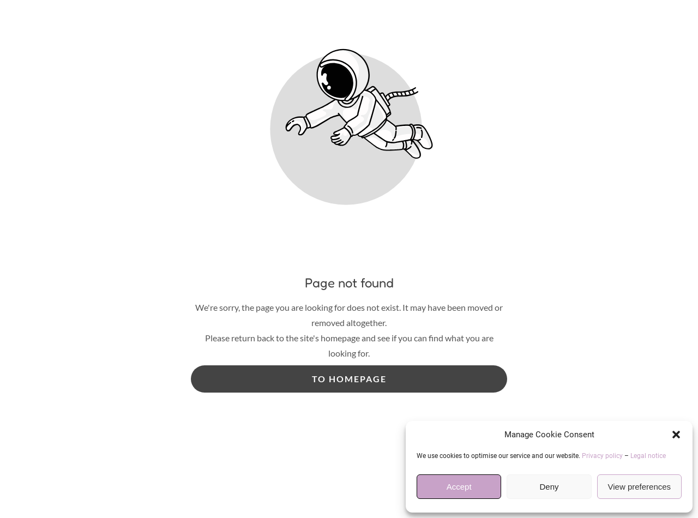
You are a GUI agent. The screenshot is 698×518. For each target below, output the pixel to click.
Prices (262, 257)
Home (163, 257)
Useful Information (335, 257)
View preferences (639, 486)
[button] (676, 434)
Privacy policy (602, 456)
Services (212, 257)
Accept (459, 486)
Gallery (410, 257)
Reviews (463, 257)
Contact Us (523, 257)
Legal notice (648, 456)
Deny (548, 486)
